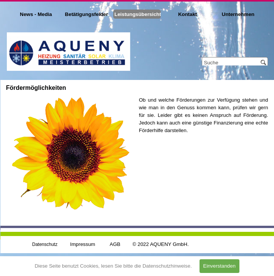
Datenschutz (45, 244)
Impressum (82, 244)
